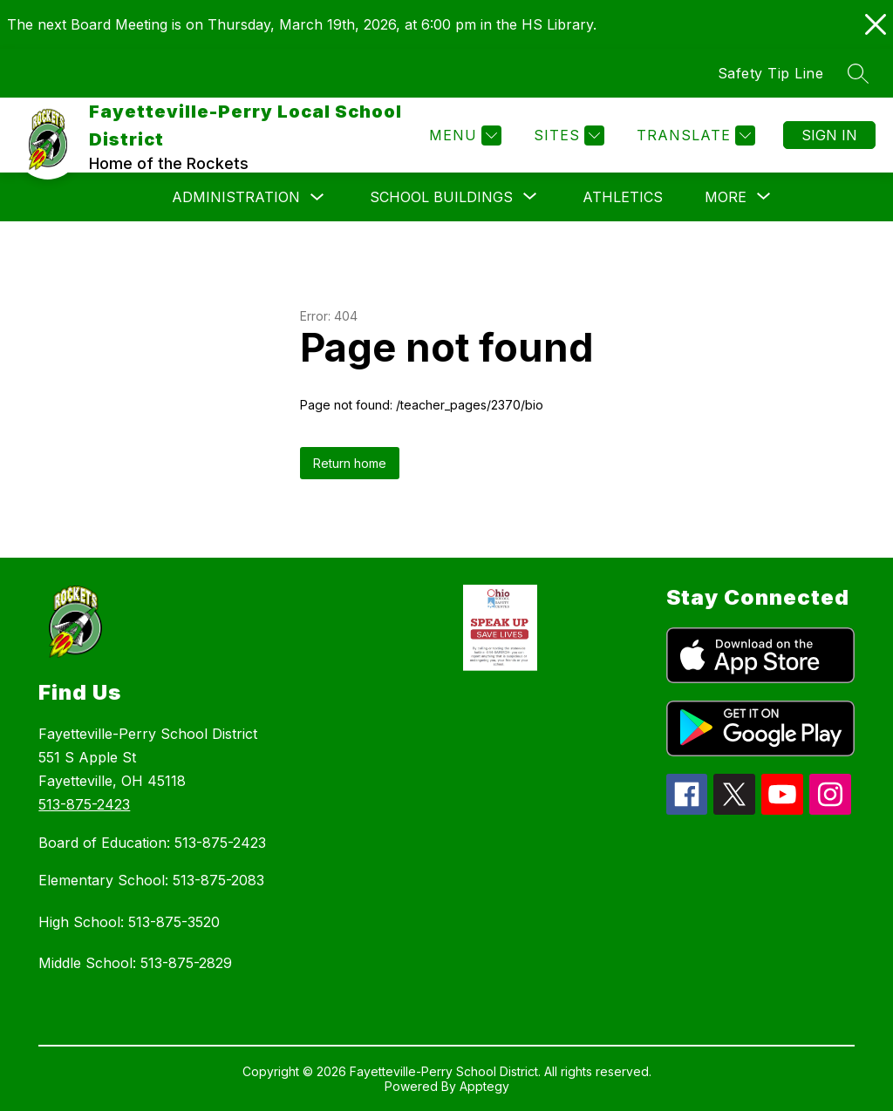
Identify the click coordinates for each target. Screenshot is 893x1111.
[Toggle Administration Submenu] (317, 197)
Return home (349, 463)
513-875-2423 (84, 804)
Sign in (829, 135)
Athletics (623, 197)
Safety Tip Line (771, 73)
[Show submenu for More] (725, 196)
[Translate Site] (693, 135)
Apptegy (484, 1086)
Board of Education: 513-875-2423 (152, 842)
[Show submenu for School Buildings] (441, 196)
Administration (236, 197)
